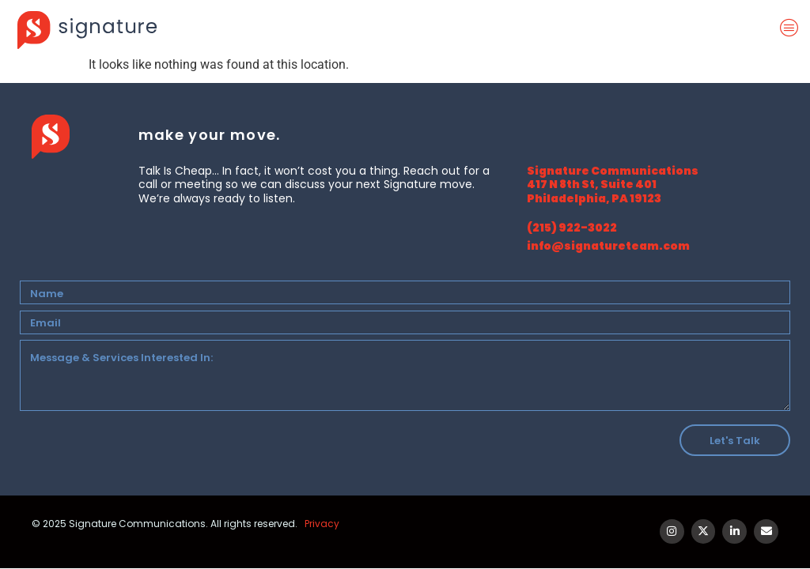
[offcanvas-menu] (792, 28)
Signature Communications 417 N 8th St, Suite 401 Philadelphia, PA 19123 (612, 184)
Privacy (322, 523)
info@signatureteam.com (608, 246)
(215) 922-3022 (572, 228)
